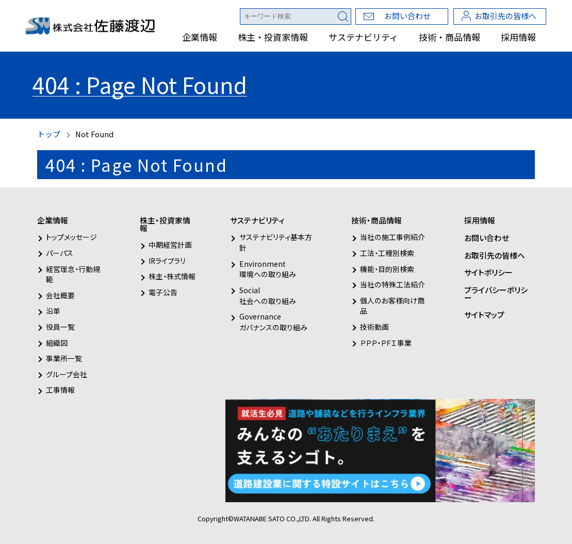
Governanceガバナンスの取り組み (273, 321)
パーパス (59, 253)
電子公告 (163, 292)
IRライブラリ (167, 260)
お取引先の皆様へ (505, 15)
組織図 (57, 343)
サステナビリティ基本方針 (275, 242)
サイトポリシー (488, 272)
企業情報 (199, 36)
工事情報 (60, 390)
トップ (48, 134)
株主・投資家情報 (273, 36)
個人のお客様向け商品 (392, 305)
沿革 (53, 311)
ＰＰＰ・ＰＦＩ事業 (386, 343)
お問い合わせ (407, 15)
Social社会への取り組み (267, 295)
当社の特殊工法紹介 (392, 284)
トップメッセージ (71, 237)
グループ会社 (66, 374)
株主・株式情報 (172, 276)
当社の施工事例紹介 (392, 237)
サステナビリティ (363, 36)
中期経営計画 (170, 244)
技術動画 (374, 327)
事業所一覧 (64, 358)
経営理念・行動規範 (73, 274)
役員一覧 (60, 327)
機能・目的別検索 (387, 269)
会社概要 (60, 295)
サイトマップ (484, 314)
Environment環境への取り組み (267, 269)
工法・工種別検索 (387, 253)
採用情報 (518, 36)
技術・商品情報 (449, 36)
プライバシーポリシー (496, 293)
